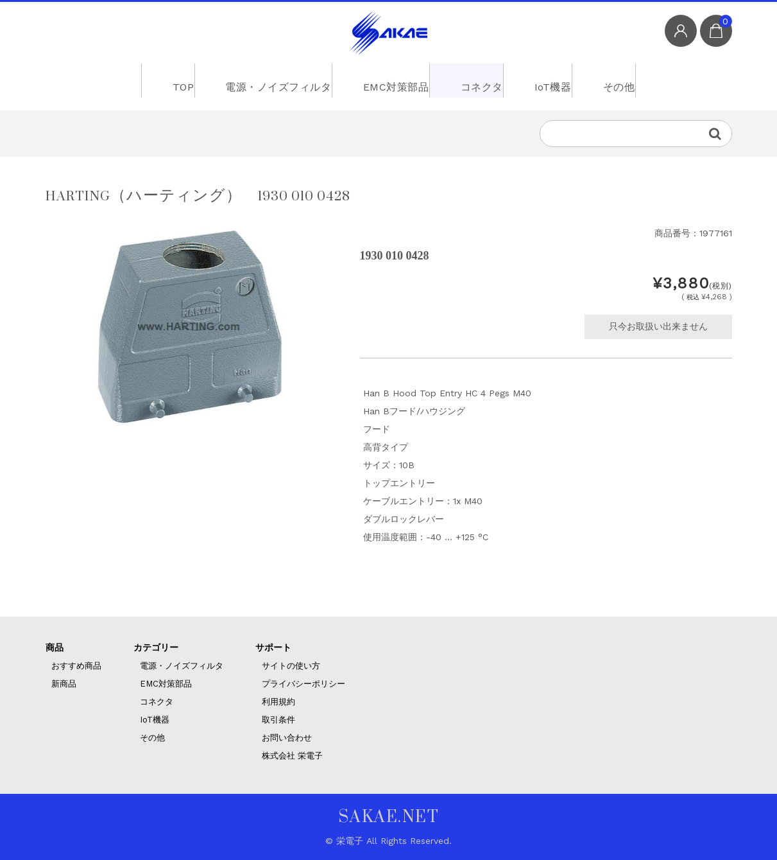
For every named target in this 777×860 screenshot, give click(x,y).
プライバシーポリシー (303, 684)
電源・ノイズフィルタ (263, 80)
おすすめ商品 (76, 666)
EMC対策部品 (384, 80)
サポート (273, 647)
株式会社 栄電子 (292, 755)
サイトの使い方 (291, 666)
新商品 (63, 684)
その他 (634, 80)
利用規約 (278, 701)
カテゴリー (155, 647)
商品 (55, 647)
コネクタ (477, 80)
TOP (162, 80)
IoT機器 (558, 80)
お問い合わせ (287, 737)
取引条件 (278, 719)
